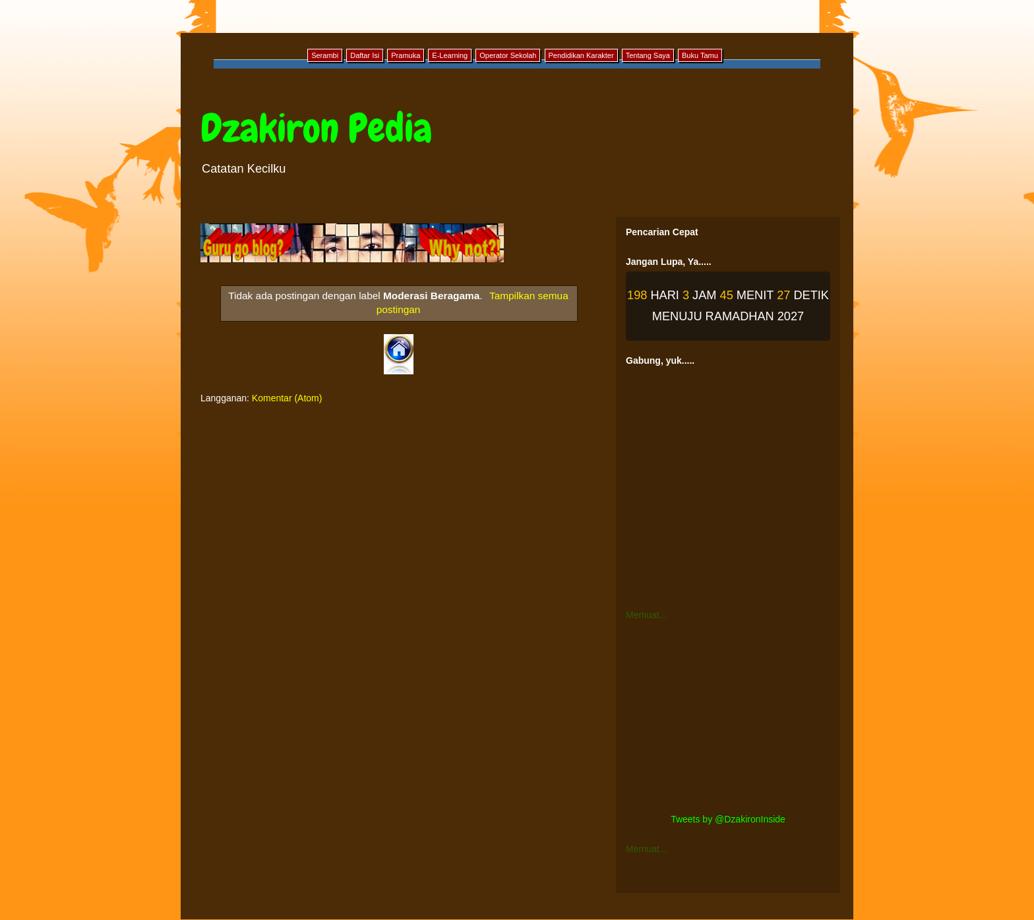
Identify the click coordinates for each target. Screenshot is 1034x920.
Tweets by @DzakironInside (728, 819)
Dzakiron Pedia (316, 128)
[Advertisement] (728, 717)
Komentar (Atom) (287, 398)
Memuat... (646, 615)
